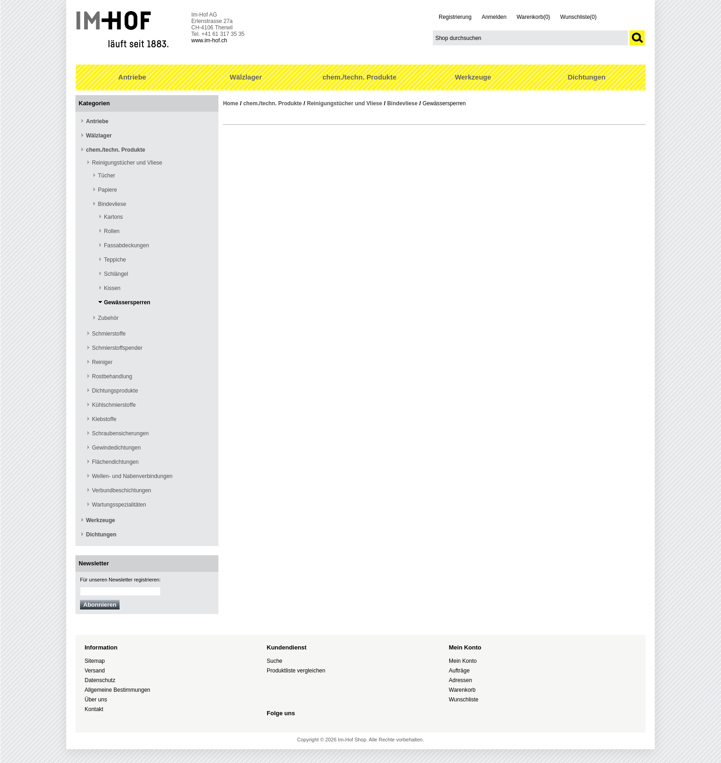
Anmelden (493, 17)
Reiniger (102, 362)
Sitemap (95, 661)
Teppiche (115, 259)
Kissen (112, 288)
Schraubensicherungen (120, 433)
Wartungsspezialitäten (119, 504)
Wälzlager (246, 77)
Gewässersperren (127, 302)
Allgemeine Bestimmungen (117, 690)
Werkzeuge (473, 77)
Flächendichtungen (115, 462)
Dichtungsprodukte (115, 390)
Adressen (460, 680)
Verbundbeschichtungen (121, 490)
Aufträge (459, 670)
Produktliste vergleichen (296, 670)
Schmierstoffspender (117, 348)
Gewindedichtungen (116, 447)
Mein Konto (463, 661)
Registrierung (455, 17)
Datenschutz (100, 680)
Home (230, 103)
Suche (274, 661)
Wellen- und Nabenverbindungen (132, 476)
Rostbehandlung (112, 376)
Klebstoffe (104, 419)
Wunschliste (463, 699)
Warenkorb (462, 690)
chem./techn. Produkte (359, 77)
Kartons (113, 217)
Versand (95, 670)
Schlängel (116, 274)
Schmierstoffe (109, 333)
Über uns (96, 699)
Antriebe (132, 77)
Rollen (112, 231)
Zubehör (108, 318)
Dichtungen (586, 77)
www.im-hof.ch (209, 40)
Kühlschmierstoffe (114, 405)
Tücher (106, 175)
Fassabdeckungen (126, 245)
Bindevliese (112, 204)
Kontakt (94, 709)
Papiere (107, 190)
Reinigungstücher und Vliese (127, 162)
